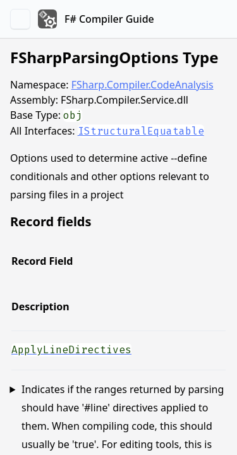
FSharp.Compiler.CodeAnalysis (142, 85)
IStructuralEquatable (141, 131)
